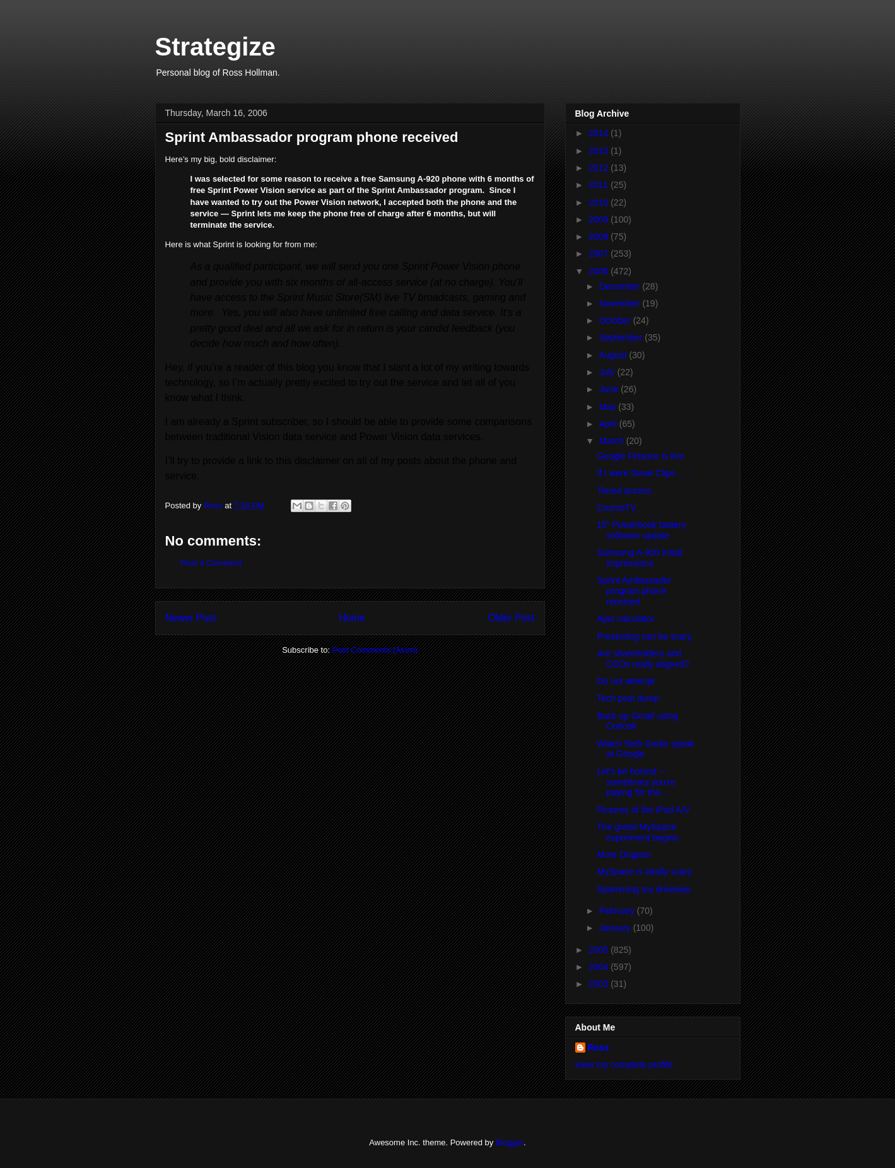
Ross (598, 1047)
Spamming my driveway (644, 889)
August (614, 355)
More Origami (623, 855)
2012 (599, 168)
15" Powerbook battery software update (641, 530)
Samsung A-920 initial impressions (639, 557)
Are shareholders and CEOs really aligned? (643, 658)
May (608, 407)
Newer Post (190, 617)
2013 (599, 151)
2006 (599, 271)
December (620, 286)
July (608, 372)
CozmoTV (616, 508)
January (616, 928)
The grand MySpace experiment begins (637, 832)
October (616, 320)
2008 (599, 236)
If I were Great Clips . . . (643, 473)
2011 (599, 185)
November (620, 303)
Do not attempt (626, 681)
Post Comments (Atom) (375, 650)
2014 (599, 133)
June (610, 389)
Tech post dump (628, 698)
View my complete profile (624, 1065)
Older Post (511, 617)
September (622, 337)
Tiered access (624, 491)
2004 (599, 967)
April (609, 424)
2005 (599, 950)
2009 (599, 219)
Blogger (510, 1142)
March (612, 441)
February (618, 911)
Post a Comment (211, 563)
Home (352, 617)
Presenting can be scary (644, 636)
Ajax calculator (625, 619)
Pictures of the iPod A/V (643, 810)
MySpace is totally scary (644, 872)
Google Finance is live (640, 456)
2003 (599, 984)
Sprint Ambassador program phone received (634, 591)
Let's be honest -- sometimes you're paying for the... (636, 782)
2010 (599, 202)
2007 (599, 253)
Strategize (215, 47)
